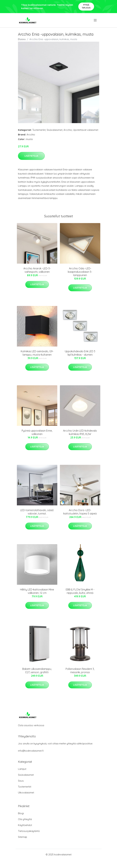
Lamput (22, 768)
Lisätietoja (31, 155)
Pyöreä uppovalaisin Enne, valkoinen (37, 432)
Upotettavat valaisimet (85, 129)
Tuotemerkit (39, 129)
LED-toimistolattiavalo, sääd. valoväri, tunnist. (37, 512)
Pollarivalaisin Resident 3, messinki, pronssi (80, 670)
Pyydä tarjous (86, 6)
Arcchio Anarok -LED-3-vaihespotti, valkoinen (37, 270)
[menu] (95, 20)
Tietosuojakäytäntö (29, 831)
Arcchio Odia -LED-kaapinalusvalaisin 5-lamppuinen (80, 272)
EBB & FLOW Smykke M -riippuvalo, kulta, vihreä (80, 591)
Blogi (21, 813)
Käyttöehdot (25, 825)
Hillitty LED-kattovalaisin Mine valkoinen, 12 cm (37, 591)
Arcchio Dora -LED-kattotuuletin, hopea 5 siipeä (80, 512)
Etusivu (22, 39)
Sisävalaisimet (54, 129)
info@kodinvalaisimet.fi (31, 750)
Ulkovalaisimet (26, 792)
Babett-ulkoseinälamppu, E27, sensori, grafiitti (37, 670)
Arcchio (68, 129)
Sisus (21, 780)
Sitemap (22, 836)
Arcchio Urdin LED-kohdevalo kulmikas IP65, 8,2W (80, 432)
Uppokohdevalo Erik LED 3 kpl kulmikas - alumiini (80, 353)
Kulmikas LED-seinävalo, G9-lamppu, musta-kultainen (37, 353)
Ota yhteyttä (25, 819)
